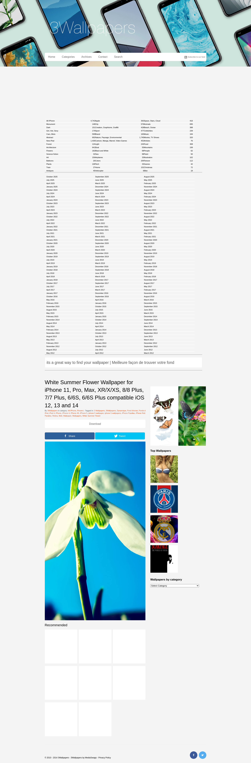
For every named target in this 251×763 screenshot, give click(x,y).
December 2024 (101, 187)
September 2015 (151, 306)
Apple (119, 120)
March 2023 (100, 210)
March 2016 (149, 300)
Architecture (70, 147)
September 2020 (102, 243)
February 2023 (150, 210)
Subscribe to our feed (196, 57)
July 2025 (50, 180)
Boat (119, 147)
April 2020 (50, 250)
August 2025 (149, 177)
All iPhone (70, 120)
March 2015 (149, 313)
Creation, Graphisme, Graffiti (119, 127)
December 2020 (101, 240)
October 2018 (52, 270)
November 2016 (150, 293)
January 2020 (52, 253)
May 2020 (148, 247)
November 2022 (150, 213)
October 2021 (52, 230)
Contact (102, 56)
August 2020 (149, 243)
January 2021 (52, 240)
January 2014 (100, 330)
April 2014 (99, 326)
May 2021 (148, 233)
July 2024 (50, 193)
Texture (168, 160)
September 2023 (102, 203)
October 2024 (52, 190)
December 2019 (101, 253)
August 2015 (51, 310)
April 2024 (50, 197)
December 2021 (101, 227)
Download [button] (95, 423)
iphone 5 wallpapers (113, 413)
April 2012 (99, 353)
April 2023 (50, 210)
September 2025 (102, 177)
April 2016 (99, 300)
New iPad (70, 140)
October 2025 (52, 177)
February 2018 (150, 277)
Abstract (70, 137)
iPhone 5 (83, 413)
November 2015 (52, 306)
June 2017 (99, 286)
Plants (70, 164)
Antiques (70, 170)
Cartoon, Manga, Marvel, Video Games (119, 140)
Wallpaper (67, 416)
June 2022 (99, 220)
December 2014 (150, 316)
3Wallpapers (52, 411)
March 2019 (100, 263)
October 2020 (52, 243)
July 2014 (99, 323)
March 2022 (100, 223)
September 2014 (151, 320)
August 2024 (149, 190)
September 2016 (102, 296)
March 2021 (100, 237)
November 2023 (150, 200)
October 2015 (100, 306)
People (168, 150)
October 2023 (52, 203)
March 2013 (149, 340)
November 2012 (52, 346)
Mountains (168, 147)
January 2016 (100, 303)
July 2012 (99, 350)
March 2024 (100, 197)
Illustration (168, 157)
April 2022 (50, 223)
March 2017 (100, 290)
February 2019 (150, 263)
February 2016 (52, 303)
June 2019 (99, 260)
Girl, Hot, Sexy (70, 130)
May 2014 (50, 326)
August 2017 (149, 283)
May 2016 (50, 300)
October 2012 (100, 346)
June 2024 (99, 193)
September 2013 (151, 333)
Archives (86, 56)
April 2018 (50, 277)
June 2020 (99, 247)
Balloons (70, 160)
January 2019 (52, 267)
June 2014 (148, 323)
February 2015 (52, 316)
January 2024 (52, 200)
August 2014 (51, 323)
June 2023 (99, 207)
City (119, 124)
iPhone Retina (141, 413)
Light (119, 144)
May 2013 (50, 340)
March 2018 (100, 277)
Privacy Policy (104, 758)
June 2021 (99, 233)
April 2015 (99, 313)
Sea (119, 154)
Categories (68, 56)
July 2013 (99, 336)
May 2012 (50, 353)
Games (168, 164)
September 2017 (102, 283)
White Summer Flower (91, 416)
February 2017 (150, 290)
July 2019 (50, 260)
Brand (119, 134)
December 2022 (101, 213)
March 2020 (100, 250)
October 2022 (52, 217)
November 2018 (150, 267)
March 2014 (149, 326)
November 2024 (150, 187)
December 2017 (101, 280)
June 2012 (148, 350)
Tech (119, 164)
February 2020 (150, 250)
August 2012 (51, 350)
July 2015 (99, 310)
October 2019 (52, 257)
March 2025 (100, 183)
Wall (60, 416)
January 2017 (52, 293)
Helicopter (119, 170)
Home (51, 56)
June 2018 (99, 273)
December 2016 (101, 293)
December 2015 (150, 303)
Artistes (168, 140)
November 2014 (52, 320)
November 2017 (150, 280)
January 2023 (52, 213)
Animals (168, 124)
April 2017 (50, 290)
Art (70, 157)
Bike (168, 170)
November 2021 (150, 227)
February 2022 (150, 223)
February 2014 (52, 330)
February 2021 (150, 237)
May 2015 (50, 313)
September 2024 (102, 190)
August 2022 (149, 217)
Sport (119, 130)
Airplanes (119, 157)
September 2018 (102, 270)
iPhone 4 (65, 413)
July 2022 (50, 220)
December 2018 (101, 267)
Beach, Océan (168, 127)
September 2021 (102, 230)
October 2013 (100, 333)
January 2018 (52, 280)
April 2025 (50, 183)
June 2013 (148, 336)
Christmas (168, 167)
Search (118, 56)
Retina (55, 416)
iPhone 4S (75, 413)
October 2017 (52, 283)
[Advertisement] (126, 91)
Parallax (48, 416)
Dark (70, 127)
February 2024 (150, 197)
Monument (70, 124)
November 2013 (52, 333)
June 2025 (99, 180)
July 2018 (50, 273)
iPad (46, 413)
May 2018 (148, 273)
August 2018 (149, 270)
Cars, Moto (70, 134)
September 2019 (102, 257)
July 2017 (50, 286)
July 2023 (50, 207)
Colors (119, 160)
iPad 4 (52, 413)
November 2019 (150, 253)
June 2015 (148, 310)
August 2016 (149, 296)
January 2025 (52, 187)
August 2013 (51, 336)
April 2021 (50, 237)
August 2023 (149, 203)
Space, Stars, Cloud (168, 120)
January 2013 (100, 343)
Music (168, 134)
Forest (70, 144)
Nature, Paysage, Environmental (119, 137)
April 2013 (99, 340)
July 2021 (50, 233)
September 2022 (102, 217)
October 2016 (52, 296)
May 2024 (148, 193)
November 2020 (150, 240)
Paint (168, 154)
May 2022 (148, 220)
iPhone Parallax (128, 413)
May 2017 (148, 286)
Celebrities (168, 130)
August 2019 (149, 257)
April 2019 (50, 263)
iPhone (58, 413)
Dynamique (121, 411)
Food (168, 144)
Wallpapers (76, 416)
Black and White (119, 150)
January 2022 (52, 227)
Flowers (70, 150)
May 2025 (148, 180)
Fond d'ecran (132, 411)
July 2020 (50, 247)
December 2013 (150, 330)
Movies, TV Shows (168, 137)
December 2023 (101, 200)
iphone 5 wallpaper (96, 413)
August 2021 (149, 230)
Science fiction (70, 154)
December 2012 (150, 343)
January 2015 (100, 316)
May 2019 (148, 260)
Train (70, 167)
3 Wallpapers (99, 411)
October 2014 (100, 320)
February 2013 (52, 343)
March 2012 (149, 353)
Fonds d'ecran (144, 411)
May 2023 (148, 207)
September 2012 (151, 346)
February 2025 (150, 183)
